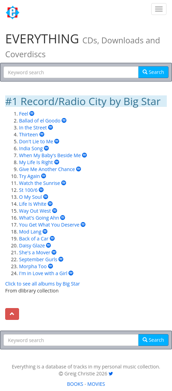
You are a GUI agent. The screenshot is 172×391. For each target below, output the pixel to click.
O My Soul (30, 197)
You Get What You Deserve (49, 224)
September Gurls (38, 259)
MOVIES (96, 384)
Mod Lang (30, 231)
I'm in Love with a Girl (43, 273)
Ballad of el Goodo (40, 120)
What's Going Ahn (39, 217)
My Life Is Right (36, 162)
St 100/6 (28, 190)
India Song (31, 148)
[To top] (12, 314)
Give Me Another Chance (47, 169)
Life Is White (32, 204)
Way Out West (35, 210)
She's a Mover (35, 252)
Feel (23, 113)
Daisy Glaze (32, 245)
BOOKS (75, 384)
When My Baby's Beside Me (50, 155)
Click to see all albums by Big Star (42, 283)
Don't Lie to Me (36, 141)
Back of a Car (33, 238)
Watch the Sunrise (39, 183)
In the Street (33, 127)
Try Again (29, 176)
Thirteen (28, 134)
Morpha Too (33, 266)
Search (153, 72)
